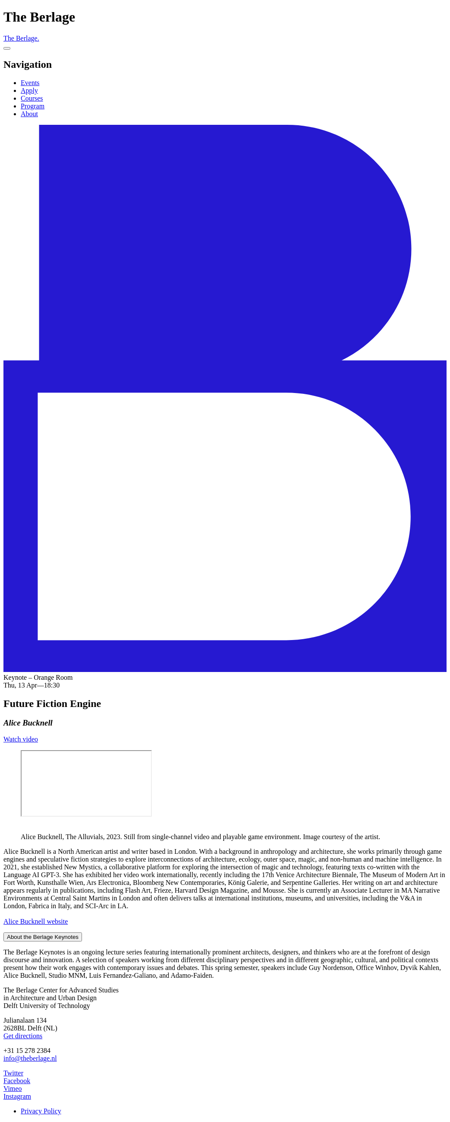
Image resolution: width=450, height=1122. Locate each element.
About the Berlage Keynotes (43, 937)
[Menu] (6, 48)
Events (30, 82)
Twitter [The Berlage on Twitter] (13, 1073)
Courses (32, 98)
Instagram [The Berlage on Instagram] (17, 1096)
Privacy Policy (41, 1111)
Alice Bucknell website (35, 921)
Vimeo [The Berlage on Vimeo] (12, 1088)
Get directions (22, 1036)
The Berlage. (21, 38)
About (29, 113)
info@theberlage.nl (30, 1058)
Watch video (20, 739)
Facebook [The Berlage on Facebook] (16, 1080)
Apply (29, 90)
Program (32, 106)
